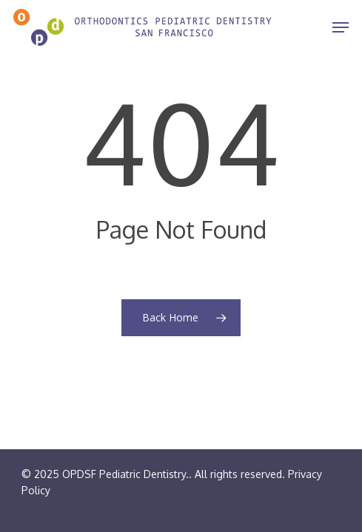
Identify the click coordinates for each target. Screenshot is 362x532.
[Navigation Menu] (340, 27)
